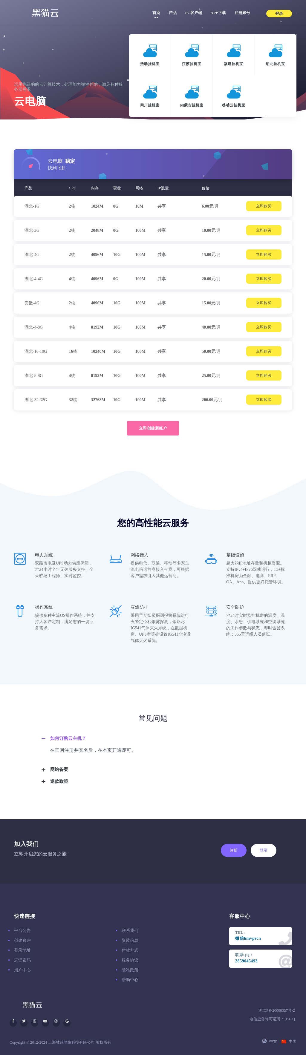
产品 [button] (175, 12)
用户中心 (22, 970)
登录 (263, 850)
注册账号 (242, 12)
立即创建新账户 (153, 428)
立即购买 (264, 206)
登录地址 (22, 950)
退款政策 (59, 781)
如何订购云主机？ (68, 738)
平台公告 (22, 930)
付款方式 (130, 950)
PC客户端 (193, 12)
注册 (234, 850)
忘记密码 (22, 960)
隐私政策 (130, 970)
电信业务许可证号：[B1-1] (272, 1019)
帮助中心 (130, 980)
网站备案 (59, 769)
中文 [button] (269, 1041)
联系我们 (130, 930)
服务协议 (130, 960)
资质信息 (130, 940)
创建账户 (22, 940)
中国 (288, 1041)
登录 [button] (279, 13)
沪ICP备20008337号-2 (276, 1010)
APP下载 (218, 12)
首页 (156, 12)
